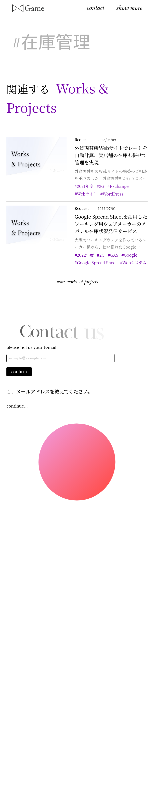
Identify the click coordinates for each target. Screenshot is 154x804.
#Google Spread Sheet (99, 262)
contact (95, 8)
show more (129, 8)
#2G (103, 186)
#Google (133, 255)
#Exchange (121, 186)
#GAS (116, 255)
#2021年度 (87, 186)
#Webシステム (136, 262)
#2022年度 (87, 255)
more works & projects (77, 282)
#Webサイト (89, 194)
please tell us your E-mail (31, 347)
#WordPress (115, 194)
